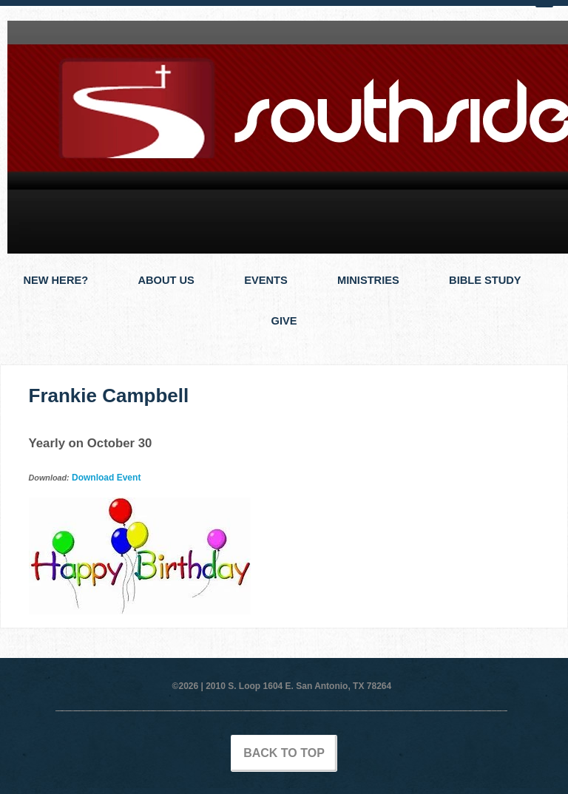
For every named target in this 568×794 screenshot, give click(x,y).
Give (284, 321)
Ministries (368, 280)
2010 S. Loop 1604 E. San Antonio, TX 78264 (298, 686)
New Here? (55, 280)
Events (266, 280)
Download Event (106, 477)
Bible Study (485, 280)
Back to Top (284, 753)
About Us (166, 280)
